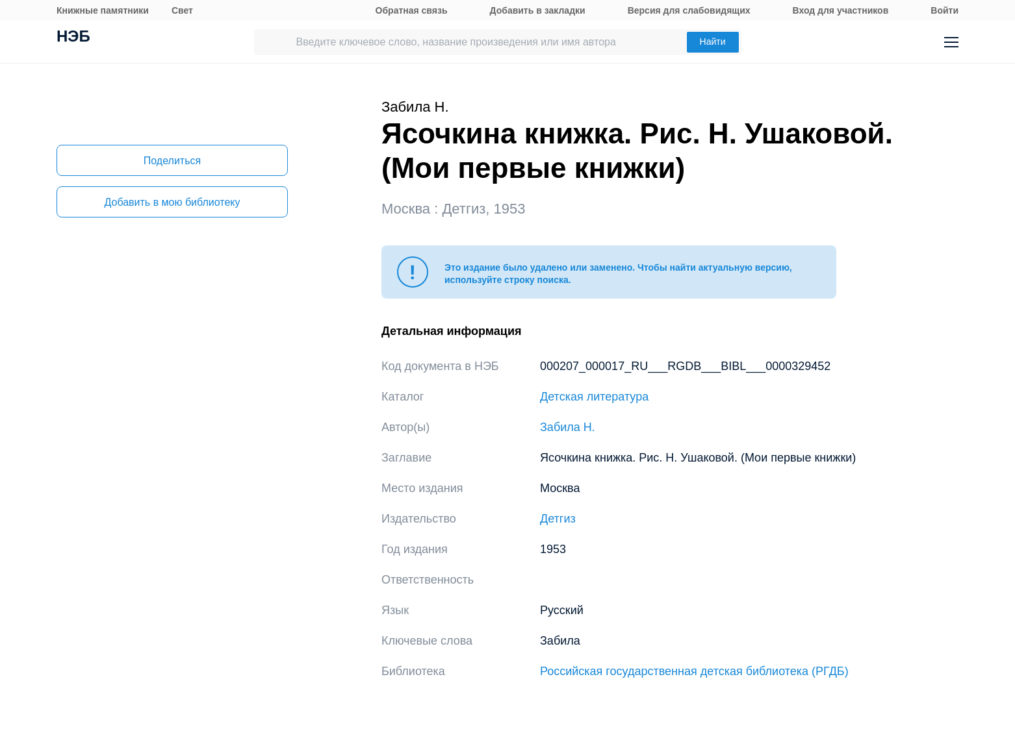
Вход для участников (841, 10)
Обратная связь (412, 10)
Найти (713, 41)
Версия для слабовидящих (689, 10)
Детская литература (594, 396)
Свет (182, 10)
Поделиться (172, 160)
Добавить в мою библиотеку (172, 202)
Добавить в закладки (537, 10)
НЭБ (73, 38)
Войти (944, 10)
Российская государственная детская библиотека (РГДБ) (694, 671)
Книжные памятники (103, 10)
